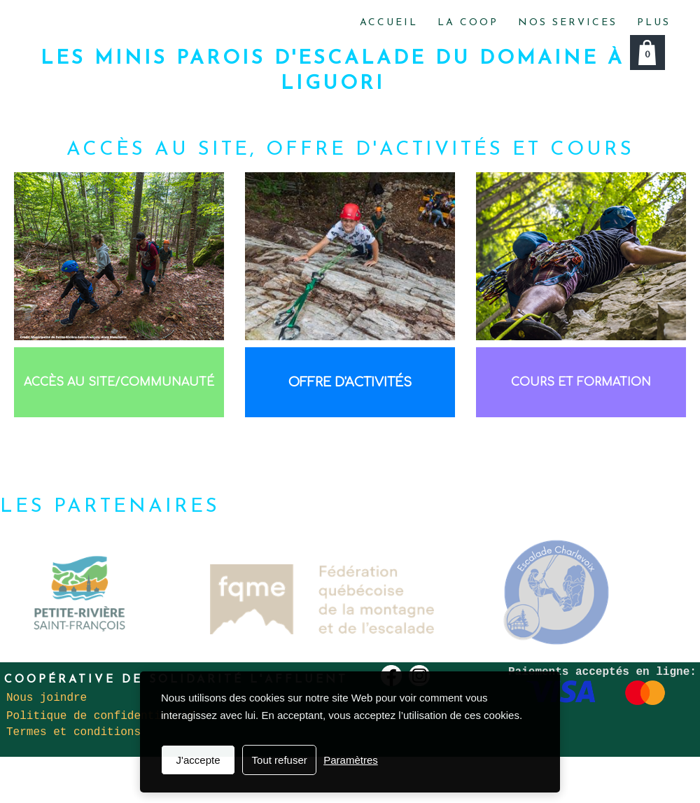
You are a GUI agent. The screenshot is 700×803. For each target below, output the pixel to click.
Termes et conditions (73, 732)
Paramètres (350, 760)
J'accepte (198, 760)
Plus (654, 23)
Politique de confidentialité (100, 716)
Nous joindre (46, 698)
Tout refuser (279, 760)
